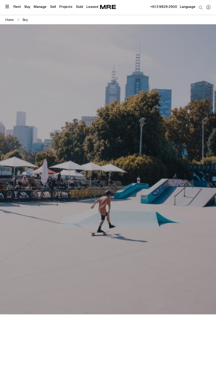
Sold (79, 6)
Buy (27, 6)
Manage (40, 6)
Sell (53, 6)
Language (187, 6)
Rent (17, 6)
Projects (65, 6)
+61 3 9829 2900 (163, 6)
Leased (92, 6)
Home (9, 19)
